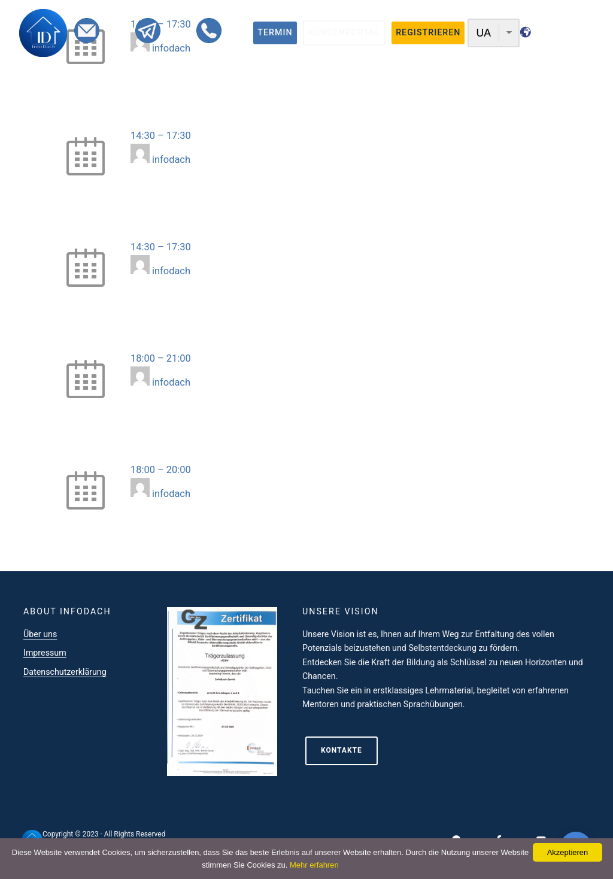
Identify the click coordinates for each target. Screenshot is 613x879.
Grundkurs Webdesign (178, 342)
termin (274, 32)
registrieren (428, 32)
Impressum (44, 652)
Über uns (40, 634)
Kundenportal (344, 32)
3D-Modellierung (166, 231)
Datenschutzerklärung (65, 672)
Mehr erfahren (314, 864)
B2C (206, 105)
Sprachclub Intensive (176, 453)
